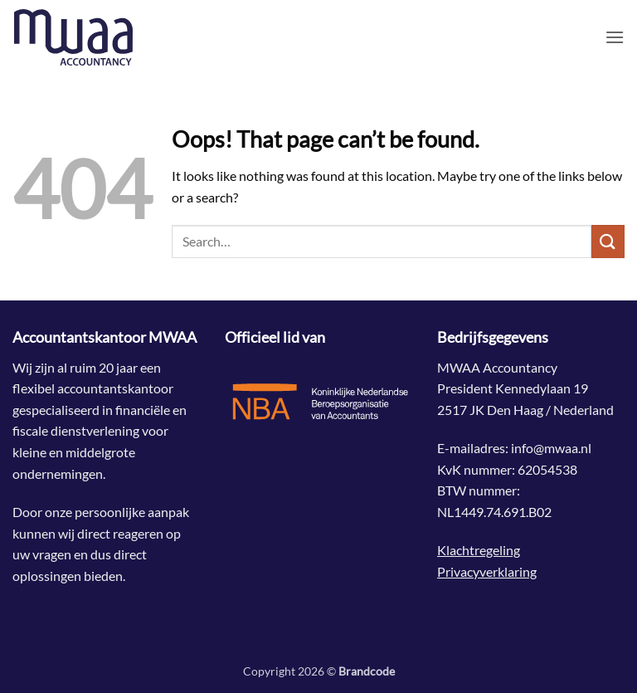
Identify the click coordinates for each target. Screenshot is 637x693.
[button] (615, 37)
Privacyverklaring (487, 571)
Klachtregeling (478, 550)
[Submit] (608, 241)
